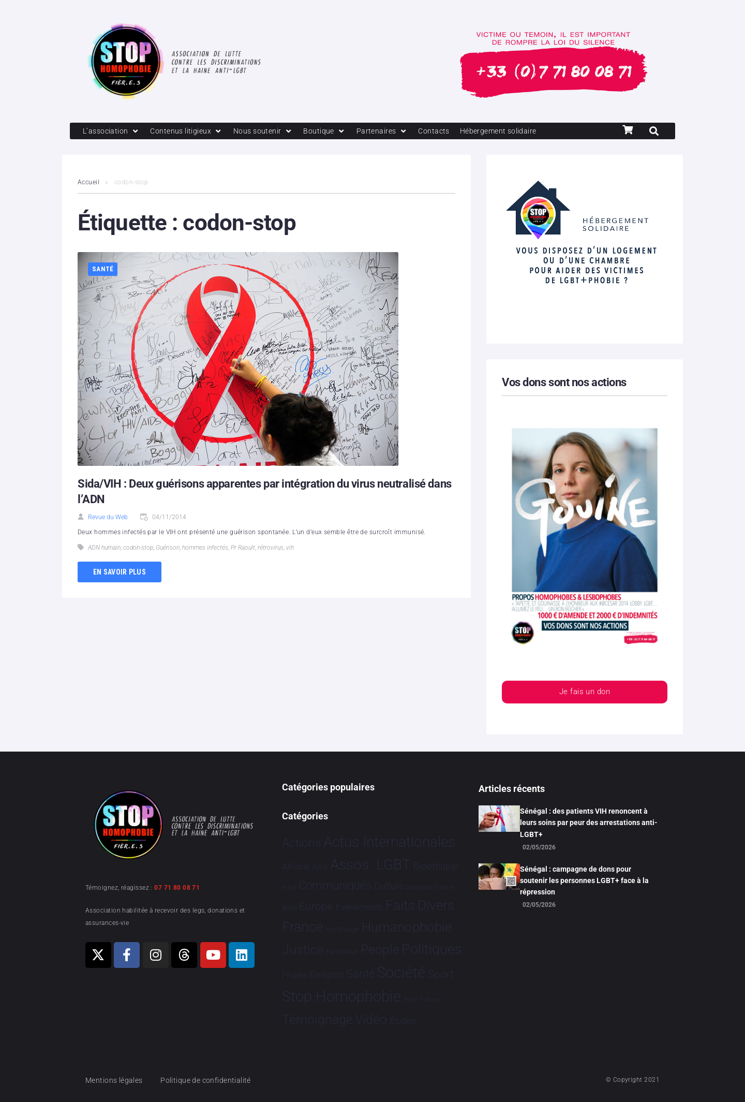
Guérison (168, 548)
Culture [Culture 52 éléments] (389, 886)
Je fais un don (584, 693)
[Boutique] (333, 131)
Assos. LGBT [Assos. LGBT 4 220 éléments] (370, 865)
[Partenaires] (391, 131)
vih (290, 548)
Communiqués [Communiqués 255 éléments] (335, 885)
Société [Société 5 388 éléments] (401, 972)
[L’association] (112, 131)
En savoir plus (119, 572)
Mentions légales (115, 1080)
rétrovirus (271, 548)
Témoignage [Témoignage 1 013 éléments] (317, 1019)
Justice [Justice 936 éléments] (303, 949)
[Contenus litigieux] (190, 131)
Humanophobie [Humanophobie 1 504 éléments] (407, 927)
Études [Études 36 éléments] (403, 1021)
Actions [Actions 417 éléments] (301, 843)
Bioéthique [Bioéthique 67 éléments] (435, 867)
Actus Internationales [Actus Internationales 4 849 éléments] (389, 841)
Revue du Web (108, 517)
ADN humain (104, 548)
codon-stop (138, 548)
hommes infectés (205, 548)
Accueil (88, 183)
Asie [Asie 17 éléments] (319, 867)
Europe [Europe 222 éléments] (316, 906)
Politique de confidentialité (212, 1080)
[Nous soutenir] (269, 131)
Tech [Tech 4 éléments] (410, 1000)
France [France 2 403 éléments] (302, 927)
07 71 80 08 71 (177, 887)
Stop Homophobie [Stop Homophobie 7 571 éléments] (341, 997)
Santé (102, 270)
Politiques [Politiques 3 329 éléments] (431, 949)
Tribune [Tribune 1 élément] (429, 1000)
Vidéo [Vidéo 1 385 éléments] (371, 1019)
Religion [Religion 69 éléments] (326, 974)
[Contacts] (445, 131)
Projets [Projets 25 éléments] (294, 975)
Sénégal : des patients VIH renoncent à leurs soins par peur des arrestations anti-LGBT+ (589, 823)
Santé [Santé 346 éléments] (360, 973)
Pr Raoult (243, 548)
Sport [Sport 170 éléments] (441, 974)
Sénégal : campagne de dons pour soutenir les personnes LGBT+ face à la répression (584, 881)
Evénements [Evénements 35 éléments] (359, 907)
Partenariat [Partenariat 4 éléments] (342, 952)
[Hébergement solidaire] (512, 131)
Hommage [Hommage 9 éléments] (342, 929)
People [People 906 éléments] (380, 949)
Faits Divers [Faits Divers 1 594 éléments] (419, 905)
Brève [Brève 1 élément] (289, 888)
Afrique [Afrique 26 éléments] (296, 867)
